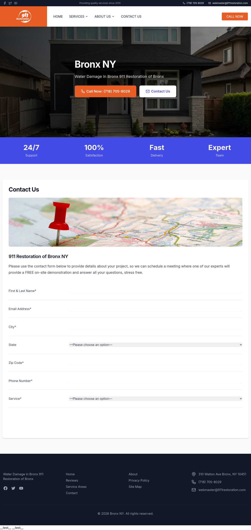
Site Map (135, 487)
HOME (58, 16)
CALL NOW (234, 16)
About (133, 474)
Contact (71, 493)
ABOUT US (105, 16)
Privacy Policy (139, 480)
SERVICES (78, 16)
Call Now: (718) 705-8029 (105, 91)
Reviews (72, 480)
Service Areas (76, 487)
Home (70, 474)
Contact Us (158, 91)
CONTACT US (131, 16)
